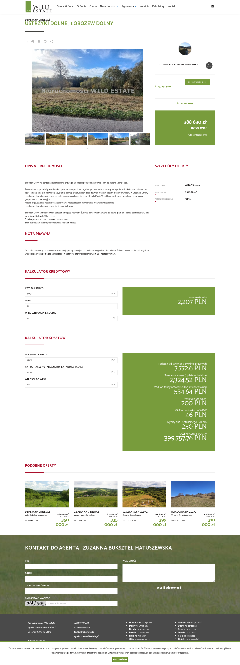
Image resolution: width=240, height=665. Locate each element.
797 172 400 (163, 87)
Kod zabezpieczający (37, 598)
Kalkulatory (158, 6)
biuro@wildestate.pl (84, 632)
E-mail (28, 573)
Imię (27, 561)
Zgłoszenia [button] (129, 6)
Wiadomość (129, 561)
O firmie (81, 6)
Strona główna (65, 6)
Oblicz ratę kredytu (197, 135)
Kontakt (172, 6)
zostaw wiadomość (197, 82)
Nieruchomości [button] (109, 6)
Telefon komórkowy (38, 585)
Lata (28, 300)
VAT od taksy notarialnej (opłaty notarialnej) (54, 367)
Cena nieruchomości (37, 355)
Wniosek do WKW (35, 379)
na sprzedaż (190, 623)
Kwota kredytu (34, 288)
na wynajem (141, 623)
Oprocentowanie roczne (40, 313)
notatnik (144, 6)
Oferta (93, 6)
